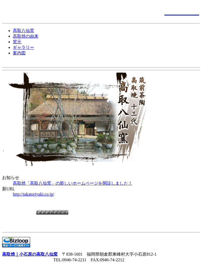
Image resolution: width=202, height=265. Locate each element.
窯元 (17, 41)
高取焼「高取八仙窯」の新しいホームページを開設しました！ (72, 183)
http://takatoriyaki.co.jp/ (33, 194)
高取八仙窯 (23, 30)
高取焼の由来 (25, 36)
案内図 (19, 53)
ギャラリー (23, 47)
